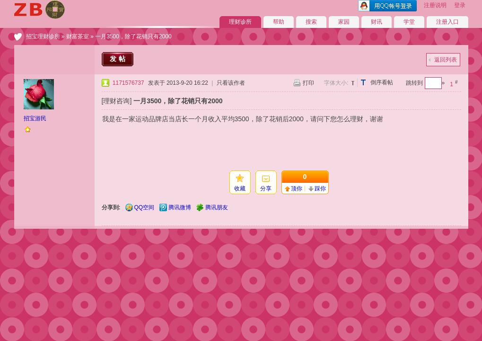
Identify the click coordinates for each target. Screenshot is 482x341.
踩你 (320, 188)
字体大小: (336, 83)
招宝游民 (35, 118)
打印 (308, 83)
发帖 (119, 59)
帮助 (278, 21)
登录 (459, 5)
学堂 (409, 21)
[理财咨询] (117, 101)
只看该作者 (231, 83)
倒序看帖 (381, 82)
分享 (266, 188)
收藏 (239, 188)
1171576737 (128, 83)
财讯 (376, 21)
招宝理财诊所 (43, 36)
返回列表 (445, 59)
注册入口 (447, 21)
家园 (344, 21)
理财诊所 (240, 21)
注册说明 (435, 5)
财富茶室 (77, 36)
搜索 (311, 21)
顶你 (296, 188)
